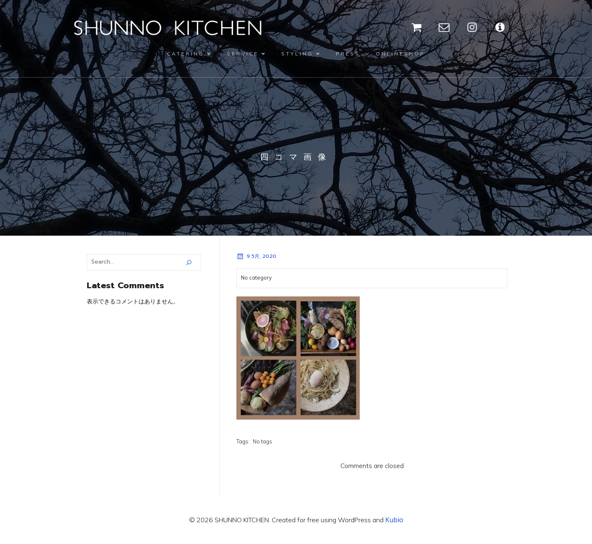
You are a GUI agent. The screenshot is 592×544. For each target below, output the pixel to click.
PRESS (348, 53)
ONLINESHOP (400, 53)
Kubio (394, 519)
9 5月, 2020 (256, 256)
